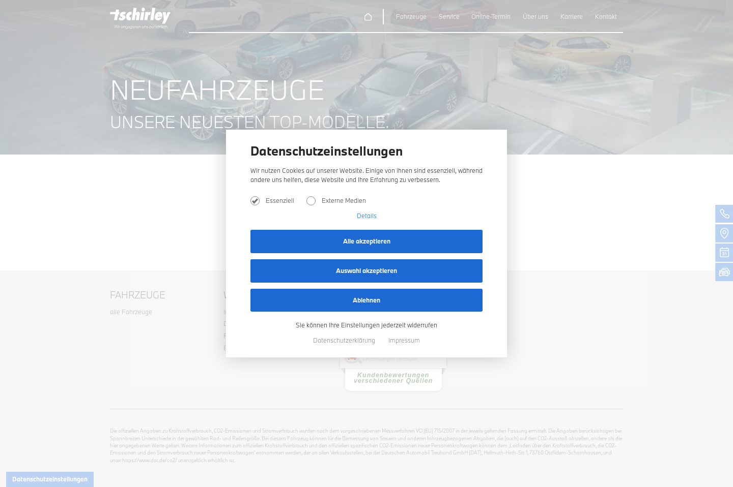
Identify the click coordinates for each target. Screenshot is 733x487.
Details (367, 215)
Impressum (404, 340)
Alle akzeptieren (366, 241)
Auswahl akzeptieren (366, 270)
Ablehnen (366, 300)
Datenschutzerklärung (345, 340)
